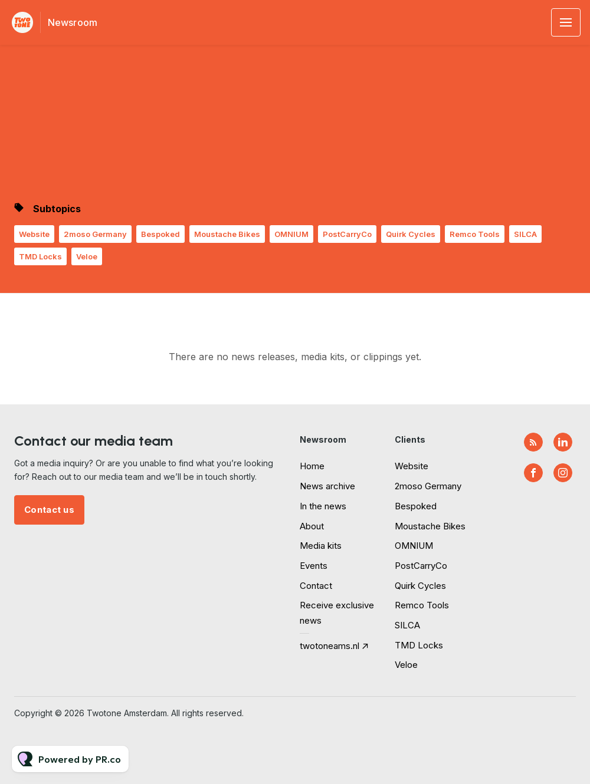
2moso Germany (95, 234)
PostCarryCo (347, 234)
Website (34, 234)
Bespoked (160, 234)
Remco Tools (475, 234)
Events (313, 565)
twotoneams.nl (329, 645)
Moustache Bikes (227, 234)
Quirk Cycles (410, 234)
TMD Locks (40, 256)
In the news (323, 506)
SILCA (525, 234)
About (312, 526)
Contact (316, 585)
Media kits (321, 545)
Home (312, 466)
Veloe (86, 256)
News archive (327, 486)
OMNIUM (291, 234)
